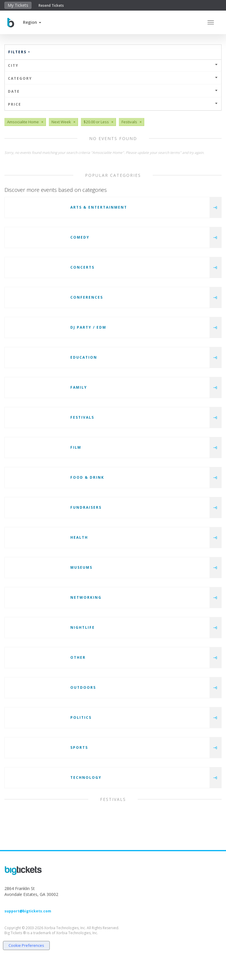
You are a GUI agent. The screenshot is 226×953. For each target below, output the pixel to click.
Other (78, 657)
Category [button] (113, 78)
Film (75, 447)
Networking (86, 597)
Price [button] (113, 104)
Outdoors (83, 687)
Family (78, 387)
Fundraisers (86, 507)
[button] (32, 22)
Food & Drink (87, 477)
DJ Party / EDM (88, 327)
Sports (79, 747)
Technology (86, 777)
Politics (81, 717)
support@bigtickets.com (27, 911)
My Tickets (18, 5)
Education (83, 357)
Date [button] (113, 91)
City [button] (113, 65)
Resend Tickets (51, 5)
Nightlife (82, 627)
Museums (81, 567)
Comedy (79, 237)
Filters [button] (19, 51)
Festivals (82, 417)
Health (79, 537)
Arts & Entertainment (98, 207)
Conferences (86, 297)
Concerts (82, 267)
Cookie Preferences (26, 945)
